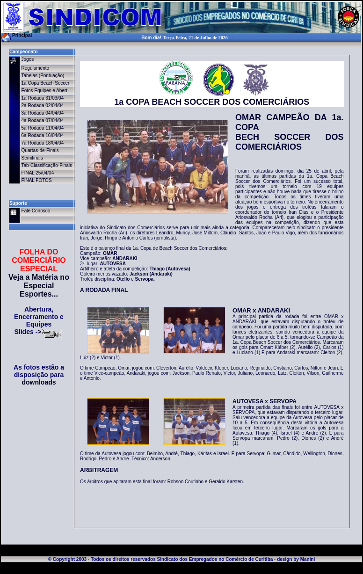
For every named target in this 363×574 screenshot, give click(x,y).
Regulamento (35, 68)
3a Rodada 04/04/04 (43, 113)
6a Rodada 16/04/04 (43, 135)
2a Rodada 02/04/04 (43, 105)
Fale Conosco (36, 210)
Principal (22, 35)
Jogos (28, 59)
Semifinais (32, 157)
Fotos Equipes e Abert (44, 90)
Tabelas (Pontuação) (43, 75)
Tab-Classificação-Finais (47, 165)
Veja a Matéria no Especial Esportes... (38, 285)
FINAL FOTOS (37, 180)
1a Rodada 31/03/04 (43, 98)
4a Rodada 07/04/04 (43, 120)
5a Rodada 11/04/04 (43, 128)
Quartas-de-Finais (40, 150)
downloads (39, 382)
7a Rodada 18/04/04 (43, 142)
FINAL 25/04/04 (38, 172)
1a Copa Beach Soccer (46, 83)
